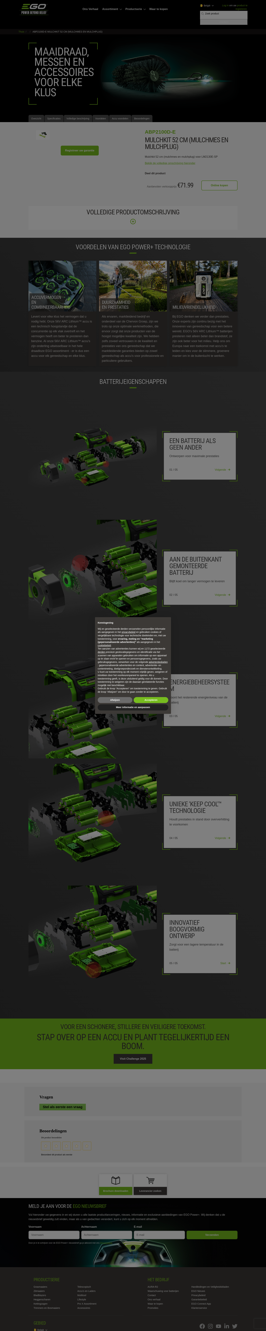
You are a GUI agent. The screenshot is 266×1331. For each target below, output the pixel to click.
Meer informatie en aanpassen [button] (133, 707)
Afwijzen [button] (115, 700)
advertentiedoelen (158, 662)
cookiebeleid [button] (104, 645)
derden (101, 652)
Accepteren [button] (151, 700)
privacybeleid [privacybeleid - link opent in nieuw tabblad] (129, 632)
